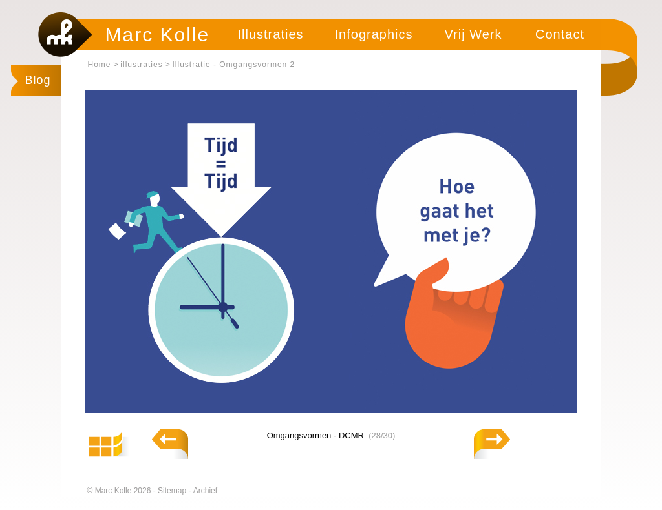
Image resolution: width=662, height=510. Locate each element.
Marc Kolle (157, 34)
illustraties (141, 64)
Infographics (374, 34)
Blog (38, 80)
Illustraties (270, 34)
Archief (205, 490)
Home (99, 64)
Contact (559, 34)
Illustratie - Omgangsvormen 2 (234, 64)
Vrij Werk (473, 34)
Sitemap (173, 490)
